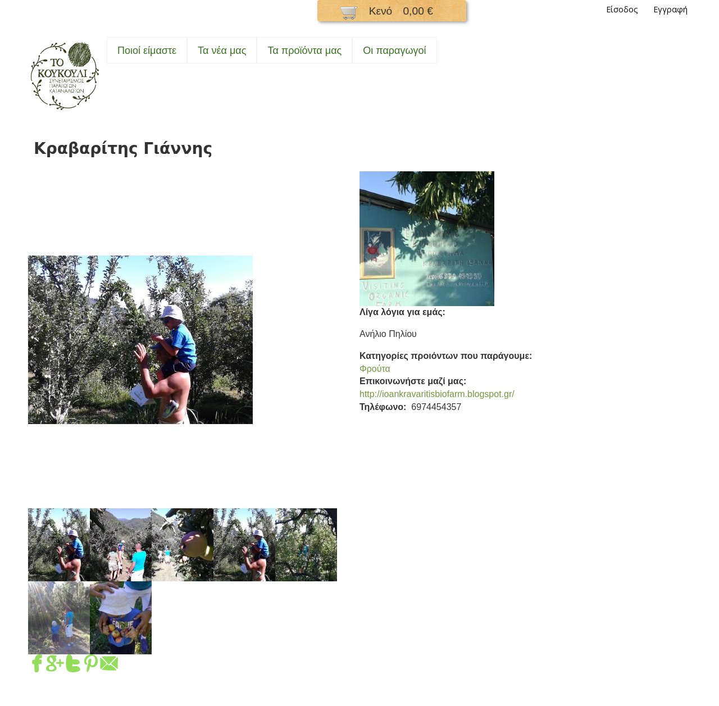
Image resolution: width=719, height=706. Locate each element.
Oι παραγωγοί (394, 50)
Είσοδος (622, 9)
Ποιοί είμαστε (146, 50)
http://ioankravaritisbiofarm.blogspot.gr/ (437, 394)
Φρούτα (375, 369)
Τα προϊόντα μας (304, 50)
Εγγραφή (670, 9)
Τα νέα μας (222, 50)
